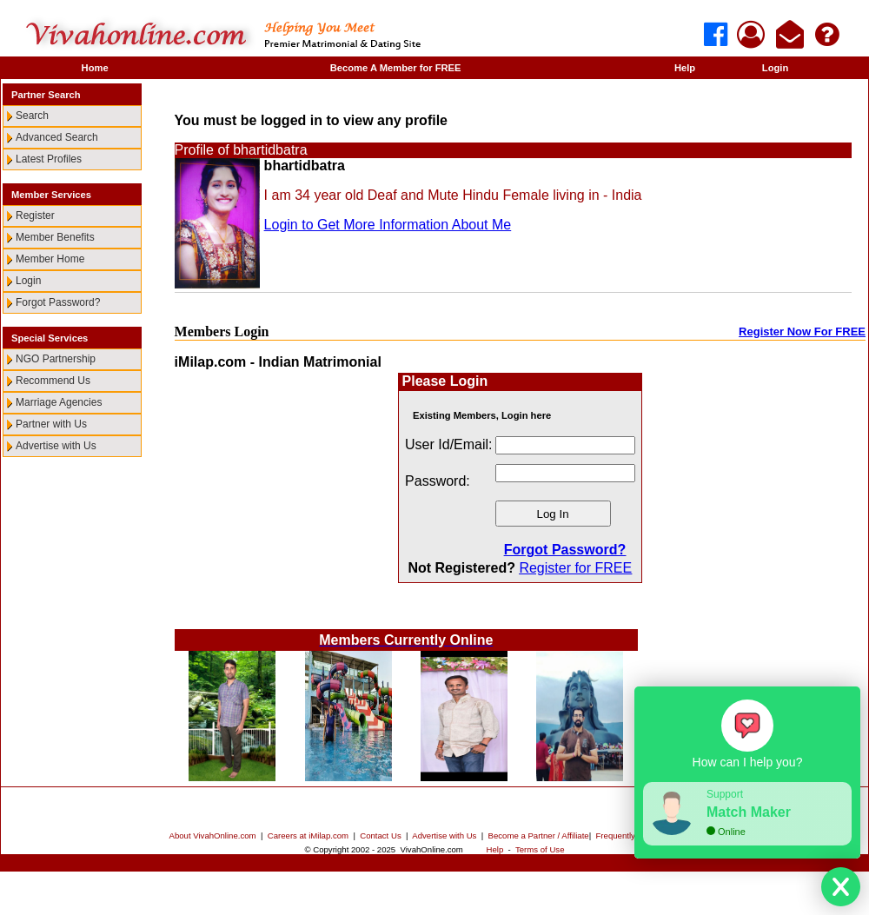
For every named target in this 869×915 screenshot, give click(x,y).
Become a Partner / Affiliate (538, 835)
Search (32, 115)
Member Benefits (55, 237)
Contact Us (380, 835)
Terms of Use (540, 849)
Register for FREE (575, 567)
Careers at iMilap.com (308, 835)
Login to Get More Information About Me (388, 224)
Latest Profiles (49, 159)
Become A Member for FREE (395, 68)
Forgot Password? (58, 302)
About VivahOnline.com (212, 835)
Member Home (50, 259)
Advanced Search (57, 137)
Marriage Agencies (59, 402)
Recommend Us (53, 381)
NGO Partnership (56, 359)
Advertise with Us (56, 446)
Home (95, 68)
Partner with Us (51, 424)
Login (775, 68)
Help (684, 68)
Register (35, 215)
